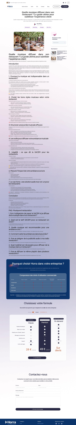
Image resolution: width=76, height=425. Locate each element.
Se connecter (56, 6)
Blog (48, 6)
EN (68, 2)
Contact (42, 6)
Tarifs (32, 6)
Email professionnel (19, 390)
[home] (9, 6)
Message (17, 395)
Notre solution (25, 6)
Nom (39, 385)
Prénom (17, 385)
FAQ (37, 6)
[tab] (38, 312)
